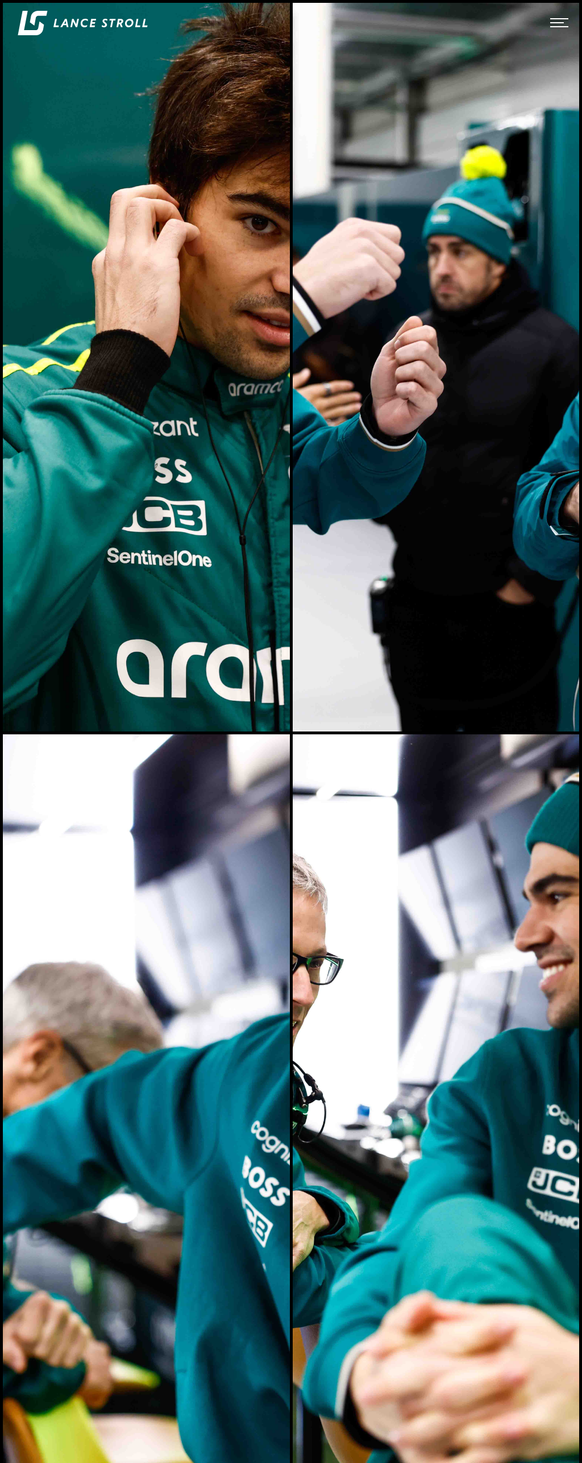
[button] (559, 22)
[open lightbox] (146, 367)
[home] (83, 23)
